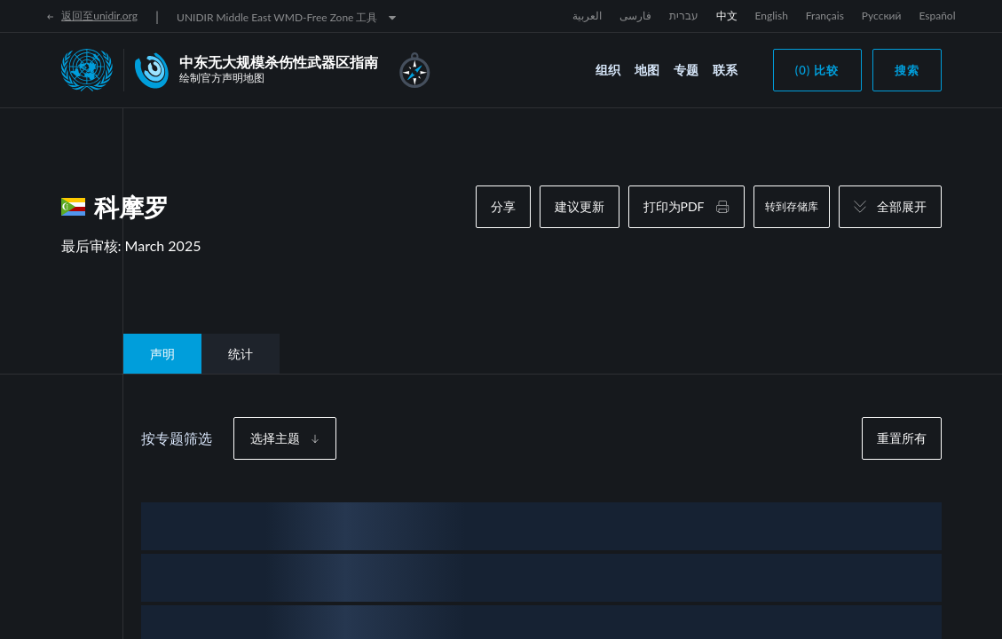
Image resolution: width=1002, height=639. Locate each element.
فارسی (635, 15)
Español (937, 15)
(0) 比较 (817, 70)
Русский (882, 15)
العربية (587, 15)
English (771, 15)
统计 (240, 353)
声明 (162, 353)
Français (825, 15)
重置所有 (902, 438)
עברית (683, 15)
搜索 (907, 70)
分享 (503, 206)
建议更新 (579, 206)
